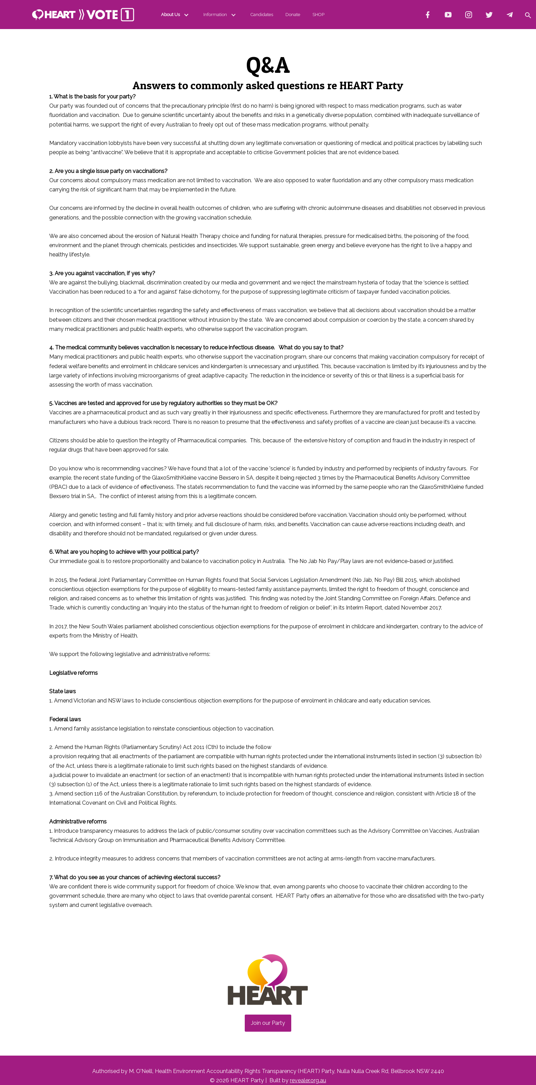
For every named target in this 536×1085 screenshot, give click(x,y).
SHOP (318, 14)
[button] (528, 14)
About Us (176, 14)
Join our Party (268, 1023)
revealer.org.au (308, 1080)
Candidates (262, 14)
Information (220, 14)
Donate (292, 14)
